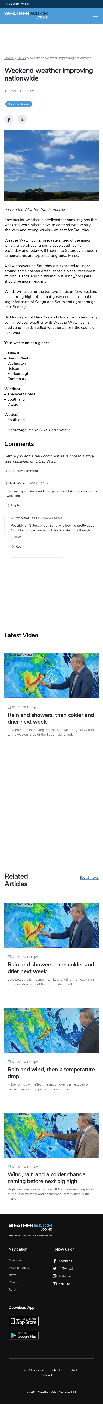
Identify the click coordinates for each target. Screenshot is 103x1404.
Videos (13, 1282)
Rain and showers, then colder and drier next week (51, 718)
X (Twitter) (63, 1269)
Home (9, 58)
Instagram (63, 1276)
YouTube (61, 1284)
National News (19, 104)
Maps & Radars (19, 1268)
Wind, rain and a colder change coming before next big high (46, 1178)
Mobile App (48, 1375)
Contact (72, 1370)
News (21, 58)
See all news (89, 878)
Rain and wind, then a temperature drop (51, 1073)
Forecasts (15, 1260)
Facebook (62, 1261)
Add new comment (21, 470)
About (56, 1370)
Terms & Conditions (32, 1370)
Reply (14, 505)
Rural (12, 1290)
